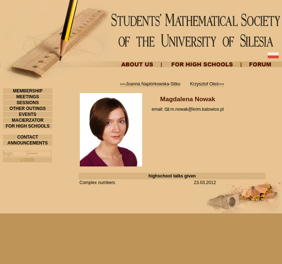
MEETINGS (27, 96)
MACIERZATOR (28, 120)
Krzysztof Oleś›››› (207, 84)
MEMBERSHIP (28, 91)
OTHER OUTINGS (27, 108)
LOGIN (27, 159)
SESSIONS (27, 102)
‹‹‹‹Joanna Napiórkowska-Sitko (150, 84)
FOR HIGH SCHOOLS (27, 126)
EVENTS (27, 114)
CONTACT (28, 137)
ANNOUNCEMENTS (27, 143)
